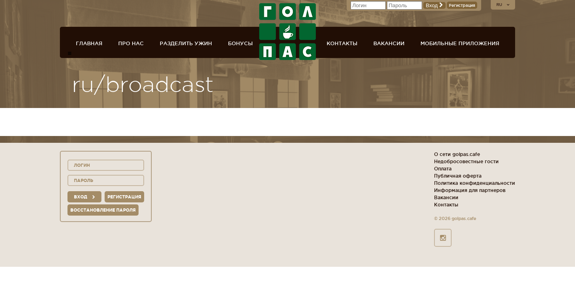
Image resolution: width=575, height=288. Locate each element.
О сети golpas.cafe (457, 154)
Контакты (342, 43)
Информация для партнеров (470, 190)
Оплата (443, 168)
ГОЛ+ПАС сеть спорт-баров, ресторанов (287, 31)
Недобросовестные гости (466, 161)
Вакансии (388, 43)
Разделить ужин (186, 43)
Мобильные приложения (459, 43)
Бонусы (240, 43)
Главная (89, 43)
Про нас (131, 43)
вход (84, 196)
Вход (434, 5)
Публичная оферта (458, 175)
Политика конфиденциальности (474, 183)
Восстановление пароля (103, 210)
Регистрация (462, 5)
